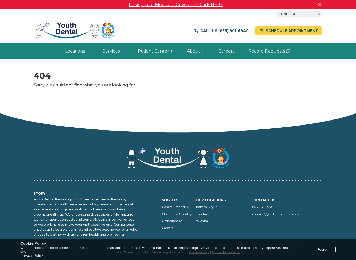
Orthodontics (172, 221)
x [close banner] (319, 4)
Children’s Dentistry (177, 214)
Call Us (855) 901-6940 (221, 30)
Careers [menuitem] (226, 51)
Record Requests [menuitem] (264, 53)
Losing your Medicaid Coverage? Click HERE (176, 4)
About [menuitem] (193, 51)
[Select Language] (299, 14)
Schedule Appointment (288, 30)
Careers (167, 228)
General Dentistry (175, 207)
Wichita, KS (204, 221)
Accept (322, 249)
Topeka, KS (204, 214)
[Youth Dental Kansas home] (76, 31)
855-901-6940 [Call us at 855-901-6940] (263, 207)
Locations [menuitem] (75, 51)
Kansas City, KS (207, 207)
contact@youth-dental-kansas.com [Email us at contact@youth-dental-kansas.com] (279, 214)
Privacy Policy (32, 255)
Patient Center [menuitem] (153, 51)
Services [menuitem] (111, 51)
